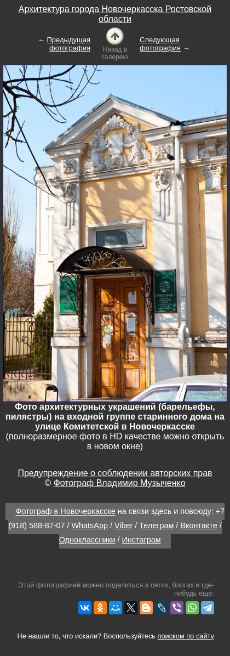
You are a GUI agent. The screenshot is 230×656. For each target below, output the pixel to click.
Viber (123, 525)
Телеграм (156, 525)
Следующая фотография (160, 44)
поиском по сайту (186, 636)
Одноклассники (87, 539)
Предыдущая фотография (69, 44)
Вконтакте (198, 525)
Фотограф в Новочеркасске (65, 511)
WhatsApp (90, 525)
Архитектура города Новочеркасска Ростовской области (115, 14)
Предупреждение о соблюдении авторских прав (115, 473)
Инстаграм (141, 539)
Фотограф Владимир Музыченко (120, 483)
